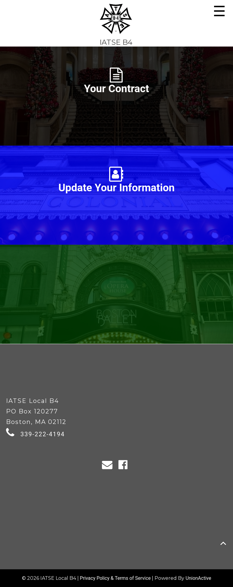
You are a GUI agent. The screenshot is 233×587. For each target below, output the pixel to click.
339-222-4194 (42, 434)
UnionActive (198, 578)
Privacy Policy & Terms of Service (115, 578)
